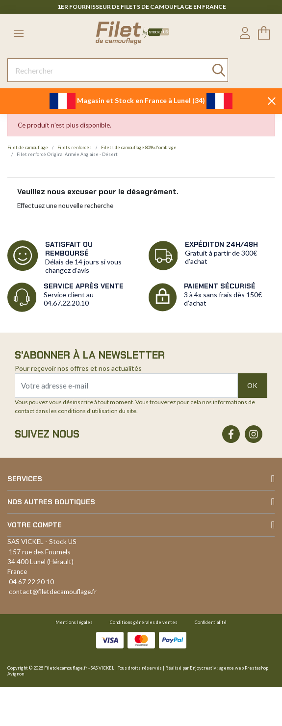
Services (24, 478)
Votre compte (34, 524)
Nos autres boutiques (51, 501)
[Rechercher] (117, 70)
